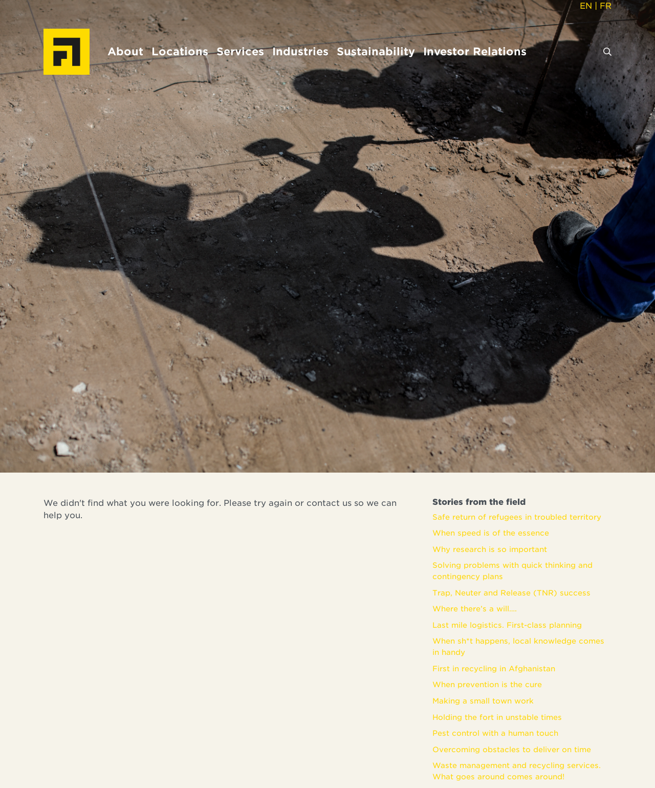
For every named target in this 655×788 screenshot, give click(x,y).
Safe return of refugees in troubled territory (516, 517)
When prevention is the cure (487, 684)
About (125, 51)
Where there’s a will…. (474, 608)
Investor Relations (475, 51)
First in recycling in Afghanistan (493, 668)
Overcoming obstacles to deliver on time (511, 749)
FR (606, 6)
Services (240, 51)
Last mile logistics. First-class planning (507, 625)
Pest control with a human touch (495, 733)
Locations (179, 51)
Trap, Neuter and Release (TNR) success (511, 592)
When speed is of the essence (490, 532)
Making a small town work (483, 700)
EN (586, 6)
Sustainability (376, 51)
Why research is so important (489, 549)
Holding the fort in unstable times (497, 717)
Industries (300, 51)
